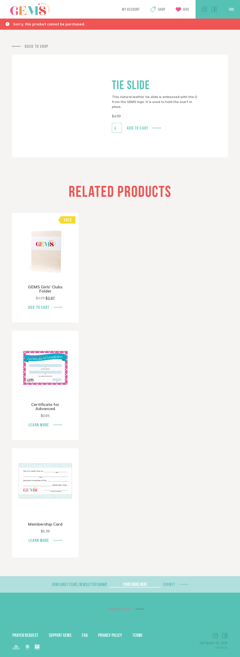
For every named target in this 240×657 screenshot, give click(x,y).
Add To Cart (38, 307)
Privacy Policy (110, 635)
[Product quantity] (117, 128)
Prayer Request (25, 635)
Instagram (204, 9)
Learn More (39, 425)
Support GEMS (60, 635)
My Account (131, 9)
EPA (37, 647)
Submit (169, 584)
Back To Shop (36, 46)
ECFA (27, 647)
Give (186, 9)
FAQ (85, 635)
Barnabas (16, 647)
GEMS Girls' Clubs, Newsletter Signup (79, 584)
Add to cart (137, 128)
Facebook (214, 9)
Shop (161, 9)
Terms (138, 635)
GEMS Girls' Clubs (30, 9)
